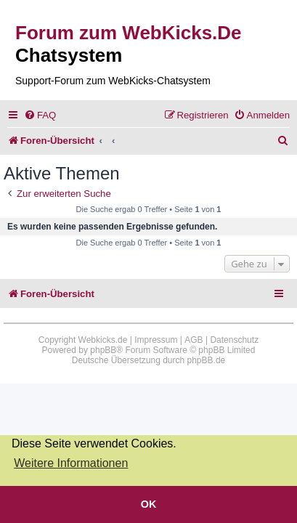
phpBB (103, 350)
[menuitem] (40, 115)
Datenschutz (234, 340)
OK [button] (149, 504)
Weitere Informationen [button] (71, 463)
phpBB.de (206, 360)
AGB (193, 340)
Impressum (155, 340)
